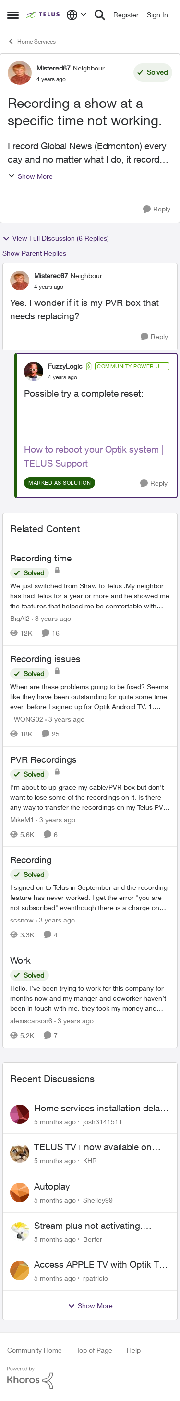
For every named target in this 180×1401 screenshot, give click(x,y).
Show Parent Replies (34, 253)
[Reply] (156, 209)
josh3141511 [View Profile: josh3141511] (102, 1121)
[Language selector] (76, 14)
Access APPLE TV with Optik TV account (99, 1265)
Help (134, 1350)
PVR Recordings (43, 759)
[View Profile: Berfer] (19, 1231)
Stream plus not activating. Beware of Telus (88, 1226)
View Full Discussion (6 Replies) (55, 238)
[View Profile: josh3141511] (19, 1114)
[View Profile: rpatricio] (19, 1270)
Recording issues (45, 659)
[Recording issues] (90, 696)
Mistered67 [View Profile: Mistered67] (53, 68)
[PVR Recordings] (90, 797)
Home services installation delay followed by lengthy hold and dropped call (99, 1108)
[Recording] (90, 897)
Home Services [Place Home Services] (31, 41)
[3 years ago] (51, 618)
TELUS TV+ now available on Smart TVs (93, 1147)
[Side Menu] (13, 15)
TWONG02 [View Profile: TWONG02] (26, 719)
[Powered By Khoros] (90, 1378)
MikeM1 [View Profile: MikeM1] (22, 819)
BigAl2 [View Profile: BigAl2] (20, 618)
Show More (30, 176)
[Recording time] (90, 596)
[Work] (90, 998)
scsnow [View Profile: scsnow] (22, 920)
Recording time (41, 558)
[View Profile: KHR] (19, 1153)
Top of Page (94, 1350)
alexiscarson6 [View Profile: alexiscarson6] (31, 1020)
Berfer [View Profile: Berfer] (92, 1239)
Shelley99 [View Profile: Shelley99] (98, 1200)
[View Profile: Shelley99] (19, 1192)
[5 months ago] (55, 1121)
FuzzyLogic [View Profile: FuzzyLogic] (65, 366)
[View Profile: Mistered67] (20, 73)
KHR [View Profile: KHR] (90, 1160)
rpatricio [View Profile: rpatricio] (95, 1278)
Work (20, 960)
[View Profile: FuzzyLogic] (33, 371)
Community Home (34, 1350)
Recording (31, 859)
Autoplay (52, 1186)
